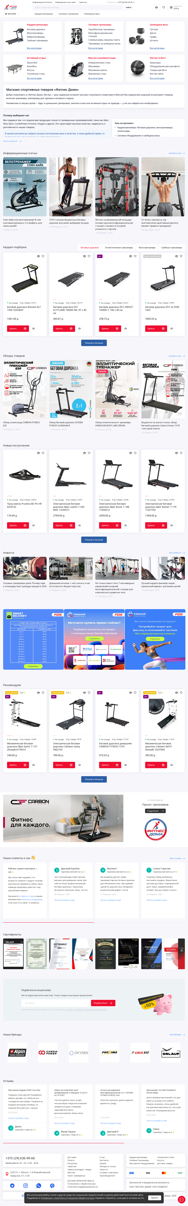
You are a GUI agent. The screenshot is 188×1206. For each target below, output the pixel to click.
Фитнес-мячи (156, 73)
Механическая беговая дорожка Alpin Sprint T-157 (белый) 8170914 (22, 746)
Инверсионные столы (99, 62)
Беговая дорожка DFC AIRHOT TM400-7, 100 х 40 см (116, 308)
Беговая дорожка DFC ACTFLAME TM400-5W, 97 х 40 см (69, 310)
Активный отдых (36, 58)
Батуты (30, 70)
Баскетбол (32, 62)
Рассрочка (72, 1163)
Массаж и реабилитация (102, 58)
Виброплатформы (36, 36)
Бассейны (32, 66)
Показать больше (94, 342)
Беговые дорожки (36, 29)
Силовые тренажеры (68, 13)
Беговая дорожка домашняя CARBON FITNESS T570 (115, 745)
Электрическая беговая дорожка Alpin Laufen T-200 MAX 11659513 (68, 506)
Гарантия (83, 2)
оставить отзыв (26, 896)
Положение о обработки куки (81, 1183)
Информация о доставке (65, 2)
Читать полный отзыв (64, 900)
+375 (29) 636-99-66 (120, 2)
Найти (128, 7)
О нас (102, 1157)
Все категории (34, 48)
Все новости (177, 552)
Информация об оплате (42, 2)
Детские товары (165, 1163)
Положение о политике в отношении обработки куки (67, 1198)
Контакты (104, 1160)
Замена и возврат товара (79, 1169)
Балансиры (155, 62)
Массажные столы (97, 73)
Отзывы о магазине (109, 1172)
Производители (107, 1175)
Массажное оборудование (141, 1163)
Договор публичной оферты (80, 1180)
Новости (104, 1169)
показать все (177, 153)
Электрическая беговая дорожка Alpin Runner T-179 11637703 (160, 506)
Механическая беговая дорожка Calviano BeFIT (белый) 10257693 (158, 746)
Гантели (154, 29)
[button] (8, 818)
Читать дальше (12, 141)
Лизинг (103, 1163)
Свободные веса (92, 13)
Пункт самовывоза (76, 1175)
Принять (154, 1197)
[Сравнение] (156, 7)
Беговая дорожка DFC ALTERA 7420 (162, 308)
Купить (18, 328)
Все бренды (177, 1034)
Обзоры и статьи (108, 1166)
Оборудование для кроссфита (165, 66)
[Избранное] (163, 7)
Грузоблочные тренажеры (101, 29)
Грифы (153, 36)
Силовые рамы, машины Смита (104, 39)
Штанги (154, 40)
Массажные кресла (97, 70)
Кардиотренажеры (44, 13)
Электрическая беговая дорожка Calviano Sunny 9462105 (66, 746)
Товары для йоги (158, 70)
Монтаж (71, 1172)
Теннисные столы (36, 73)
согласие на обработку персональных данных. (85, 1009)
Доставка (71, 1157)
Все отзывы (177, 858)
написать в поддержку (31, 899)
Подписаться (103, 1003)
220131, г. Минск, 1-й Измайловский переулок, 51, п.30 (30, 1174)
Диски (153, 33)
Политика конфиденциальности (82, 1186)
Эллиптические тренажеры (119, 247)
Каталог (10, 14)
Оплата (70, 1160)
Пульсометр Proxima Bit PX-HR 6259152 (24, 505)
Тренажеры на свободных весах (104, 43)
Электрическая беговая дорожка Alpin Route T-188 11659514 (114, 506)
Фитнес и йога (158, 58)
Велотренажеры (35, 33)
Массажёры (94, 66)
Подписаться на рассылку (36, 990)
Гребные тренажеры (37, 40)
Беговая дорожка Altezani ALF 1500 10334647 (24, 308)
